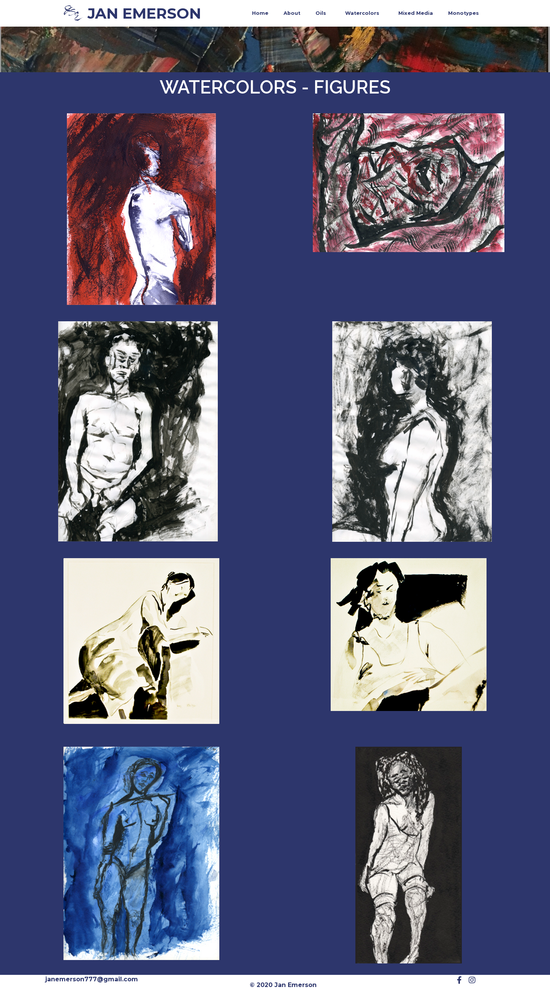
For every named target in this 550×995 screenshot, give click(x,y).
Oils (322, 13)
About (292, 13)
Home (260, 13)
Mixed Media (415, 13)
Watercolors (364, 13)
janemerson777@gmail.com (91, 979)
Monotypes (463, 13)
